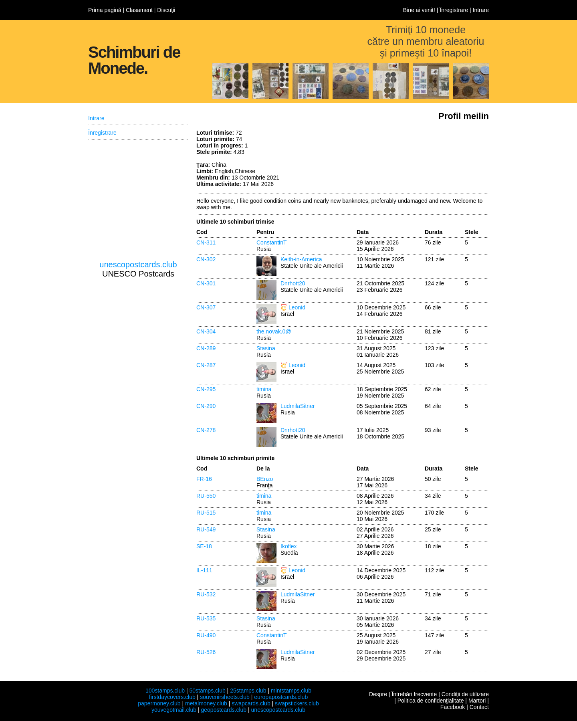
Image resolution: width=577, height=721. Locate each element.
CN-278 (206, 430)
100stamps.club (165, 690)
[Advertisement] (429, 159)
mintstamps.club (291, 690)
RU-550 (206, 496)
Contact (479, 707)
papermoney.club (159, 703)
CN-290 (206, 406)
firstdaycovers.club (172, 697)
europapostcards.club (281, 697)
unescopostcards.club (138, 264)
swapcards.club (251, 703)
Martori (477, 700)
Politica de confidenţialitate (430, 700)
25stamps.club (248, 690)
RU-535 (206, 618)
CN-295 (206, 389)
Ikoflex (288, 546)
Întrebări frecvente (414, 694)
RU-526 (206, 652)
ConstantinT (271, 242)
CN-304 (206, 331)
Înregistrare (454, 10)
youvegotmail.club (173, 710)
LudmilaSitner (297, 406)
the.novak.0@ (273, 331)
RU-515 (206, 512)
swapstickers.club (297, 703)
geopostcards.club (224, 710)
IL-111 (204, 570)
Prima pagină (104, 10)
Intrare (481, 10)
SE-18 (204, 546)
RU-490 (206, 635)
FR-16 (204, 479)
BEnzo (264, 479)
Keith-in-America (301, 259)
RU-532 (206, 594)
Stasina (265, 348)
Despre (378, 694)
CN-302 (206, 259)
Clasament (139, 10)
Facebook (452, 707)
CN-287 (206, 365)
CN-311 (206, 242)
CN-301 (206, 283)
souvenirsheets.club (225, 697)
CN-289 (206, 348)
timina (263, 389)
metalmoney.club (206, 703)
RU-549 (206, 529)
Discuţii (166, 10)
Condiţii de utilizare (465, 694)
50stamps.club (207, 690)
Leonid (296, 307)
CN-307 (206, 307)
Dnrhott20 (292, 283)
